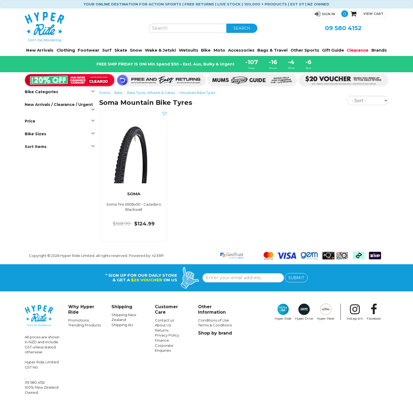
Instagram (355, 312)
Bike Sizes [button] (60, 133)
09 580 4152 (343, 28)
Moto (219, 50)
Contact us (164, 320)
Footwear (88, 50)
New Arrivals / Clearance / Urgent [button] (60, 106)
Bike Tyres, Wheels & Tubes (151, 92)
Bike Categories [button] (60, 91)
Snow (136, 50)
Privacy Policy (167, 335)
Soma (104, 92)
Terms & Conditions (215, 325)
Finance (162, 340)
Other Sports (304, 50)
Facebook (374, 312)
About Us (163, 325)
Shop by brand (215, 333)
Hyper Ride (283, 312)
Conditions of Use (213, 320)
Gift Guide (333, 50)
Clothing (66, 50)
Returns (161, 330)
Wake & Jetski (160, 50)
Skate (120, 50)
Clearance (357, 50)
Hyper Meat (325, 312)
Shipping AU (122, 325)
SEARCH (241, 28)
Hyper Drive (304, 312)
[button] (325, 14)
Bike (206, 50)
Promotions (78, 320)
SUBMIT (296, 277)
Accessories (241, 50)
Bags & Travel (272, 50)
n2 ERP (158, 255)
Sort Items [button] (60, 146)
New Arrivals (40, 50)
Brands (379, 50)
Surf (106, 50)
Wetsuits (188, 50)
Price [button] (60, 121)
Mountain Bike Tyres (197, 92)
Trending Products (84, 325)
